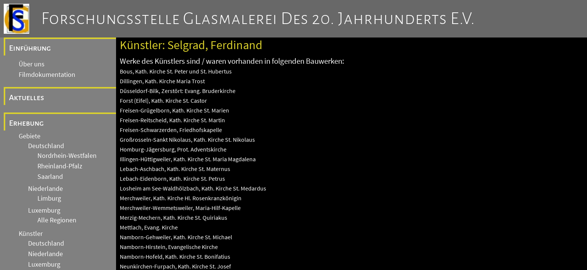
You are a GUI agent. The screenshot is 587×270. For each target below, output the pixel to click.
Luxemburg (44, 210)
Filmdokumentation (47, 74)
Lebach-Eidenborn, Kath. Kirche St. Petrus (172, 178)
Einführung (30, 48)
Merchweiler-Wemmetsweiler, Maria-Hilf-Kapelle (180, 208)
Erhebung (26, 123)
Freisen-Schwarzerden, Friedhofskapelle (171, 130)
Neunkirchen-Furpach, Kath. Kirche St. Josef (175, 266)
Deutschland (46, 146)
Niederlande (45, 188)
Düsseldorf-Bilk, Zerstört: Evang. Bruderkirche (177, 90)
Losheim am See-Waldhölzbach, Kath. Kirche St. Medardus (193, 188)
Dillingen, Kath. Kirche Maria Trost (162, 81)
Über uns (32, 64)
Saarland (50, 176)
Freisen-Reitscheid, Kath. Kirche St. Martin (172, 120)
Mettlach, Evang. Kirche (149, 227)
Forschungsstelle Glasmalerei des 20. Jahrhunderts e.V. (258, 19)
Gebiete (29, 136)
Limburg (49, 198)
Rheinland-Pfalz (59, 166)
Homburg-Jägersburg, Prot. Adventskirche (173, 149)
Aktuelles (26, 97)
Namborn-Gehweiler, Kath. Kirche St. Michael (176, 237)
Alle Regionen (56, 220)
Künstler (31, 234)
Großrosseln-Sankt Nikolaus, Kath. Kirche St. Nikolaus (187, 139)
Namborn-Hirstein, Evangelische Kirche (169, 246)
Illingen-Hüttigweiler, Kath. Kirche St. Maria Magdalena (188, 159)
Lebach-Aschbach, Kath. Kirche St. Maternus (175, 168)
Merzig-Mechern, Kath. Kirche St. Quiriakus (173, 217)
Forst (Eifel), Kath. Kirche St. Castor (163, 100)
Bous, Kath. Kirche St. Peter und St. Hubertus (176, 71)
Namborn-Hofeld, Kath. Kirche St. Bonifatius (175, 256)
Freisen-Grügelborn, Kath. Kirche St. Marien (174, 110)
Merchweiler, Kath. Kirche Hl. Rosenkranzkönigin (180, 198)
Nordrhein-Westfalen (67, 156)
